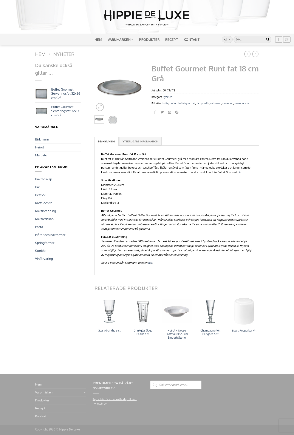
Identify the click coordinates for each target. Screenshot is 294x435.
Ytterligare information (140, 141)
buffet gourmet (186, 103)
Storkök (40, 251)
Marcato (41, 155)
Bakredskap (43, 179)
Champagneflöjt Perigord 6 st (210, 332)
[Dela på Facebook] (155, 112)
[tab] (106, 141)
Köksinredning (45, 211)
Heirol (39, 147)
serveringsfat (241, 103)
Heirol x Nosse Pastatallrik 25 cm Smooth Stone (177, 334)
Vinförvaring (44, 259)
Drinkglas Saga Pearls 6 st (142, 332)
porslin (205, 103)
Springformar (44, 243)
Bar (37, 187)
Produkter (149, 40)
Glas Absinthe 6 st (109, 330)
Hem (98, 40)
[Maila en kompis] (169, 112)
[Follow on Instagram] (286, 39)
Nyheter (63, 54)
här (239, 172)
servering (227, 103)
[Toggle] (84, 392)
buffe (165, 103)
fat (198, 103)
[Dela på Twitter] (162, 112)
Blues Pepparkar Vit (244, 330)
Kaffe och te (43, 203)
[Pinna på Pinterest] (177, 112)
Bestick (40, 195)
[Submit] (267, 39)
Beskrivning (106, 141)
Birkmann (42, 139)
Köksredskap (44, 219)
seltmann (215, 103)
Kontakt (192, 40)
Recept (171, 40)
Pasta (39, 227)
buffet (173, 103)
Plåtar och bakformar (50, 235)
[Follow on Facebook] (278, 39)
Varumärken (120, 39)
